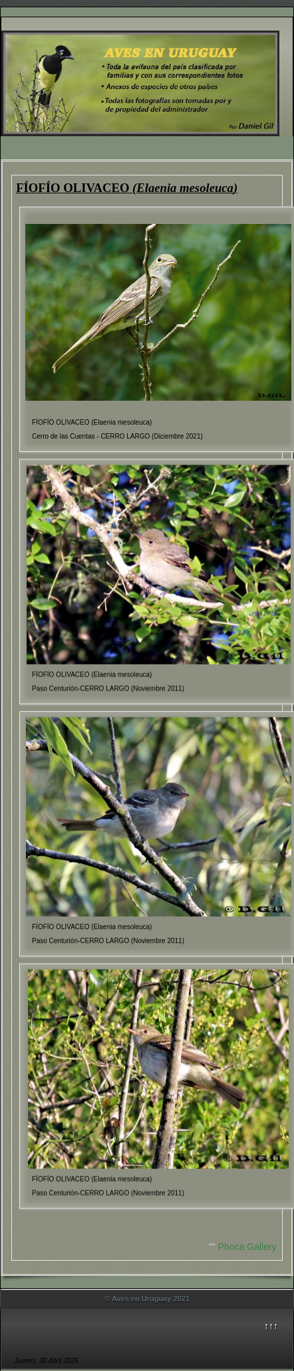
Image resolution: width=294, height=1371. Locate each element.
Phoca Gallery (247, 1246)
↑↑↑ (271, 1325)
